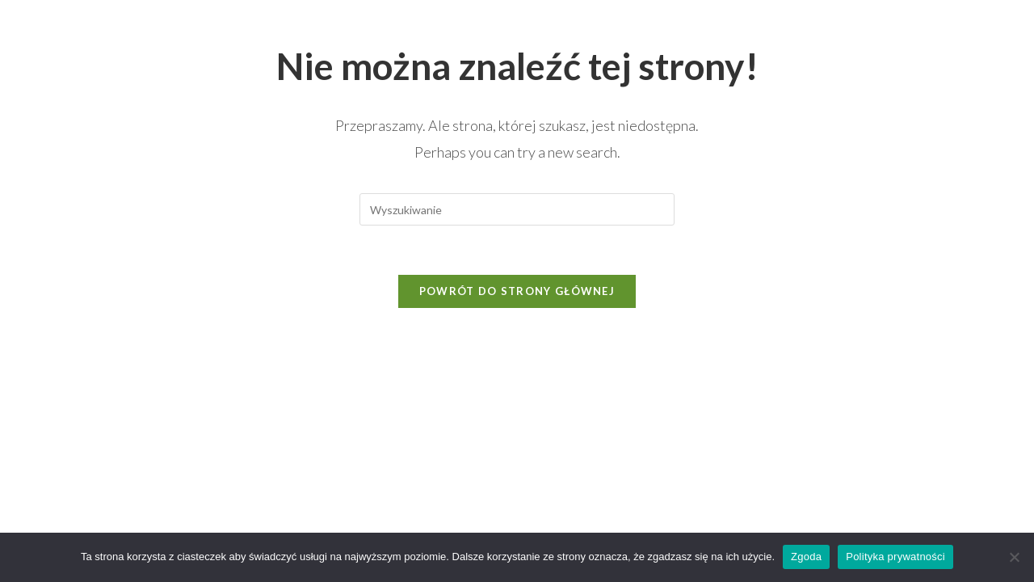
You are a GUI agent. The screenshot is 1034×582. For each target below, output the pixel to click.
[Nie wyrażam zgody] (1014, 557)
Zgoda (806, 556)
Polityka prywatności (895, 556)
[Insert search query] (517, 209)
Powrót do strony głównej (517, 291)
